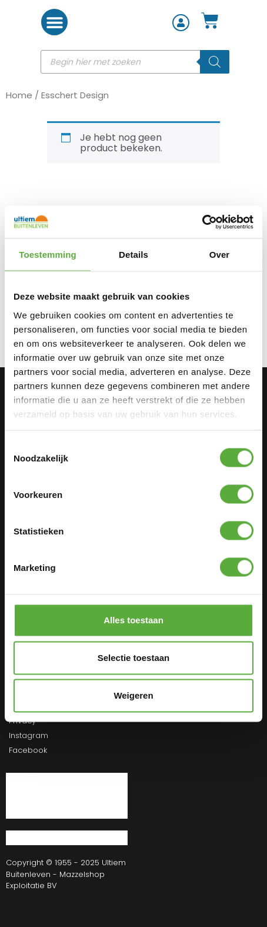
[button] (54, 22)
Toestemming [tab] (47, 255)
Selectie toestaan (134, 658)
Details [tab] (133, 255)
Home (19, 95)
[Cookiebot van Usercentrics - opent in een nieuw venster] (202, 222)
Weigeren (133, 695)
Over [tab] (219, 255)
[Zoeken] (214, 62)
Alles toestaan (133, 620)
